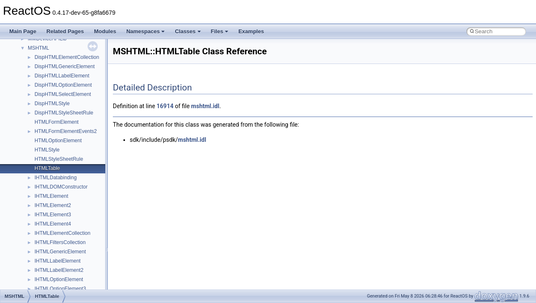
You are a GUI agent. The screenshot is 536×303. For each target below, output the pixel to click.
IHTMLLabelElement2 (59, 270)
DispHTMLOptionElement (63, 85)
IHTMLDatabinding (56, 178)
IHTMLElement (51, 196)
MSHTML (38, 48)
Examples (251, 31)
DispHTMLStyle (52, 103)
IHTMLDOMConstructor (61, 187)
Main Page (22, 31)
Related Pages (65, 31)
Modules (105, 31)
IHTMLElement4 (53, 224)
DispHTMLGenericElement (65, 66)
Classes (187, 31)
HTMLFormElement (57, 122)
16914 (165, 106)
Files (220, 31)
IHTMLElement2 (53, 205)
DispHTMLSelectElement (63, 94)
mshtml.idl (205, 106)
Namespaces (145, 31)
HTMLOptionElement (58, 141)
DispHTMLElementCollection (67, 57)
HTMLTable (47, 168)
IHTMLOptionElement (59, 279)
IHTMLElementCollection (63, 233)
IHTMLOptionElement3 (60, 289)
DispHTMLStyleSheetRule (64, 113)
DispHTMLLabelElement (62, 76)
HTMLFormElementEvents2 (66, 131)
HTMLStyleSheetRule (59, 159)
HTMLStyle (47, 150)
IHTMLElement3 (53, 215)
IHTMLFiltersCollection (60, 242)
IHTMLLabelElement (57, 261)
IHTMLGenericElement (60, 252)
